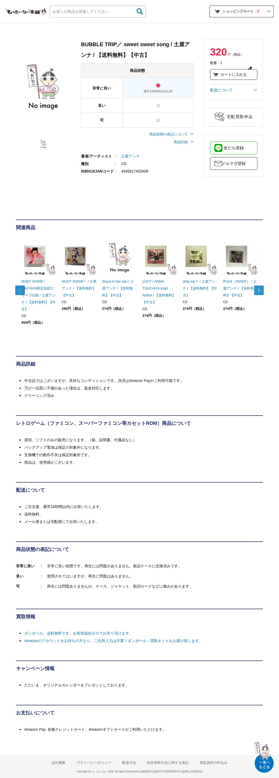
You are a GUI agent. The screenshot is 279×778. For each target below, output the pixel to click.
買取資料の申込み (213, 763)
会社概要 (58, 763)
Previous (21, 290)
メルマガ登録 (234, 163)
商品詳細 (184, 142)
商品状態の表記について (171, 134)
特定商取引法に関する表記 (168, 763)
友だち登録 (234, 148)
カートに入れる (230, 74)
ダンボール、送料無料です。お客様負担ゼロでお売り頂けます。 (78, 633)
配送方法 (129, 763)
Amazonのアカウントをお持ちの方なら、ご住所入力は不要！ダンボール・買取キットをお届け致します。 (113, 641)
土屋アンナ (130, 156)
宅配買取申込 (240, 116)
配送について (233, 90)
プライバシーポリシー (93, 763)
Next (257, 290)
